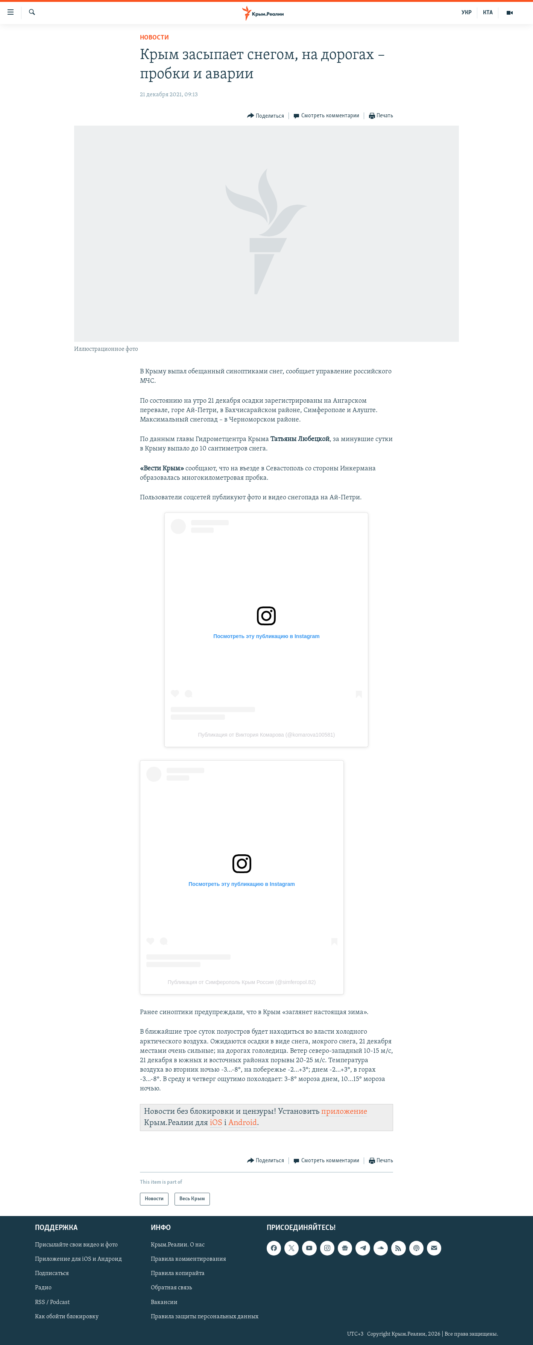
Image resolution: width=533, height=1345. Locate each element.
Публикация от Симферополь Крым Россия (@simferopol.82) (242, 982)
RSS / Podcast (52, 1303)
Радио (43, 1288)
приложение (344, 1112)
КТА (488, 13)
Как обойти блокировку (67, 1317)
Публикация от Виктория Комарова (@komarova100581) (266, 735)
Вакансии (164, 1303)
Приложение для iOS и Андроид (78, 1260)
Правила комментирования (188, 1260)
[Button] (265, 116)
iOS (216, 1123)
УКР (467, 13)
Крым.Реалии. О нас (178, 1245)
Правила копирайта (178, 1274)
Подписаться (52, 1274)
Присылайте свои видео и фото (76, 1245)
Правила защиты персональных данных (204, 1317)
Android (242, 1123)
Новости (154, 37)
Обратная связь (171, 1288)
